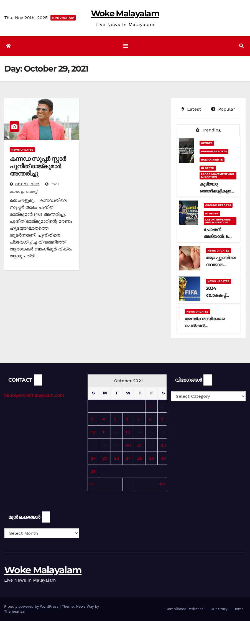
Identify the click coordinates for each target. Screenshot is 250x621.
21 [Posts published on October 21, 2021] (139, 445)
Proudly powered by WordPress (32, 606)
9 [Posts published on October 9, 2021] (162, 419)
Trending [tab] (208, 130)
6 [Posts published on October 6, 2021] (127, 419)
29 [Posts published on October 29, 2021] (151, 458)
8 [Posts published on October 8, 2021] (150, 419)
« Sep (93, 484)
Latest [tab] (191, 109)
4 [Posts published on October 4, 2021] (103, 419)
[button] (241, 46)
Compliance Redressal (185, 609)
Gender (207, 143)
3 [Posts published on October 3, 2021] (92, 419)
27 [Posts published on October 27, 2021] (128, 458)
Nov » (163, 484)
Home (238, 609)
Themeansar (14, 611)
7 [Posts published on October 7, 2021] (138, 419)
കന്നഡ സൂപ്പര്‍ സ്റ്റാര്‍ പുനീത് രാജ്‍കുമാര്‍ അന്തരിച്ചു (38, 166)
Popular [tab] (223, 109)
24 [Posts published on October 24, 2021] (93, 458)
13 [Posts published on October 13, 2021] (128, 432)
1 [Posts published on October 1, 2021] (149, 406)
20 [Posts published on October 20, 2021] (128, 445)
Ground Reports (214, 151)
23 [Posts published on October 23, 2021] (163, 445)
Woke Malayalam (125, 13)
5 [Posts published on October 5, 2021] (115, 419)
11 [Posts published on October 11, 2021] (104, 432)
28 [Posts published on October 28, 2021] (139, 458)
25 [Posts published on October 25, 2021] (105, 458)
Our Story (219, 609)
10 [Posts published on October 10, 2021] (93, 432)
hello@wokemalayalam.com (34, 395)
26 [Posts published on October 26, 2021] (116, 458)
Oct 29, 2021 (27, 184)
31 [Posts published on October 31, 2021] (93, 471)
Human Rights (212, 159)
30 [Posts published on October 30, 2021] (163, 458)
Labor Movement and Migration (217, 175)
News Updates (22, 149)
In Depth (207, 167)
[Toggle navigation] (126, 46)
